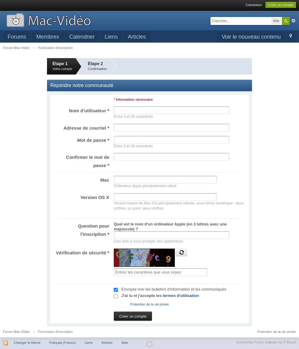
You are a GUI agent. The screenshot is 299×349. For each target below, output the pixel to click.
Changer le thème (27, 342)
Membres (47, 37)
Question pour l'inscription (94, 230)
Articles (137, 37)
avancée (293, 20)
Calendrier (82, 37)
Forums (17, 37)
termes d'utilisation (181, 295)
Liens (111, 37)
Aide (124, 342)
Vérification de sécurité (82, 252)
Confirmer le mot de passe (87, 161)
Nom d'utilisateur (89, 110)
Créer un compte (280, 5)
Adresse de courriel (86, 128)
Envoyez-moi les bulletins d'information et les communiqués (173, 289)
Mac (104, 180)
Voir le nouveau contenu (251, 37)
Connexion (254, 5)
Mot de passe (93, 140)
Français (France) (62, 342)
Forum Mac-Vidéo (16, 331)
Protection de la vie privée (149, 304)
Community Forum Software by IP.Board (266, 342)
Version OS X (95, 197)
